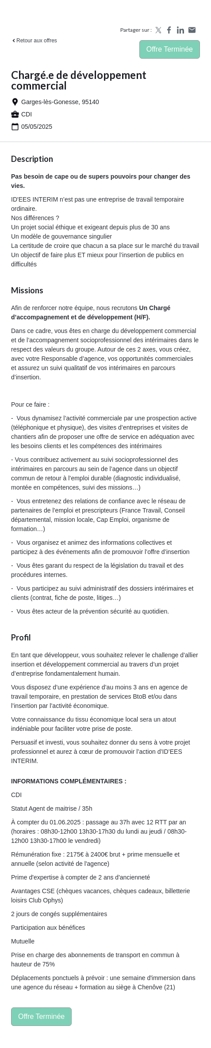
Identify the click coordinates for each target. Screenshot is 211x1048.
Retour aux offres (34, 40)
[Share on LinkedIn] (180, 30)
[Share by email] (192, 30)
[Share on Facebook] (169, 30)
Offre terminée (169, 49)
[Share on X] (157, 30)
